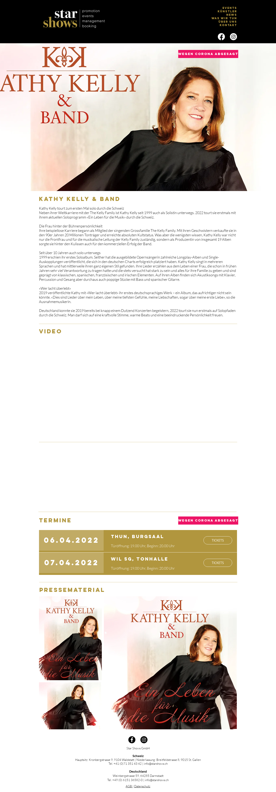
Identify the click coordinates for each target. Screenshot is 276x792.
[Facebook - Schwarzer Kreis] (131, 739)
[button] (203, 54)
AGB (129, 786)
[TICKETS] (217, 540)
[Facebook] (221, 36)
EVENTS (229, 8)
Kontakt (228, 25)
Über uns (227, 21)
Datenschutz (142, 786)
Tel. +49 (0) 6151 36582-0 (125, 780)
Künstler (227, 11)
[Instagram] (233, 36)
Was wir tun (224, 18)
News (231, 15)
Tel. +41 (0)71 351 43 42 (125, 764)
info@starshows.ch (156, 764)
